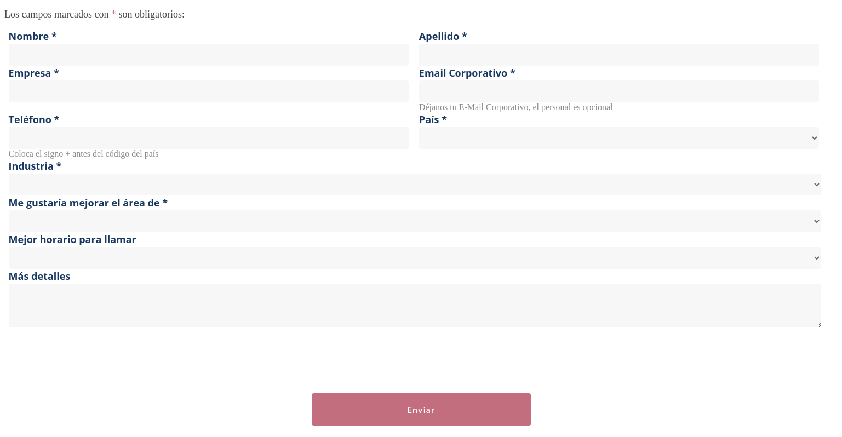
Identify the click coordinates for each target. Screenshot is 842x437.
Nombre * (33, 36)
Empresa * (34, 72)
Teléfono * (34, 119)
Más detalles (40, 276)
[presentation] (87, 361)
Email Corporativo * (467, 72)
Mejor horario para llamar (72, 239)
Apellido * (443, 36)
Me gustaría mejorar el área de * (88, 202)
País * (433, 119)
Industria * (35, 166)
